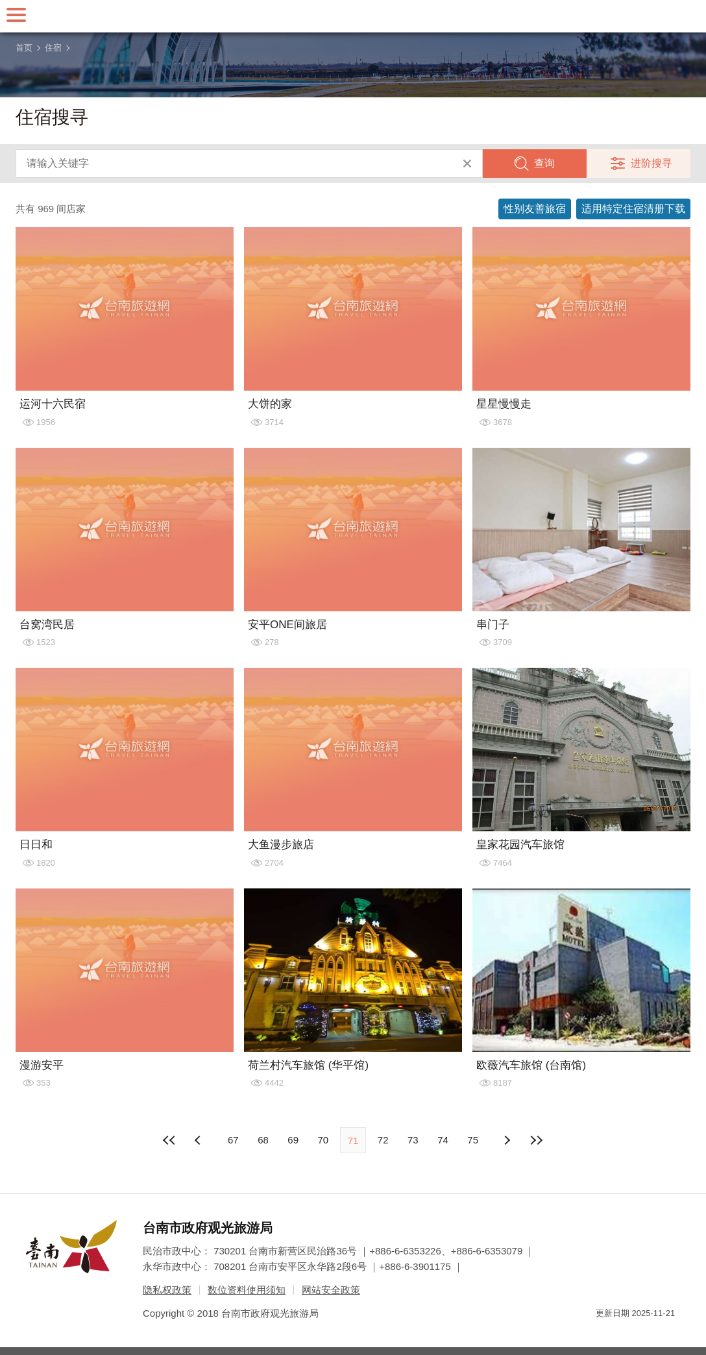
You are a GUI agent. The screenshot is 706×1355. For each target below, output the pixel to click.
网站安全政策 (331, 1289)
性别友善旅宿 (535, 208)
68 (263, 1139)
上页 (507, 1140)
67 (233, 1139)
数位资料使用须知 (247, 1289)
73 (413, 1139)
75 (472, 1139)
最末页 (537, 1140)
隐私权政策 (167, 1289)
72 (383, 1139)
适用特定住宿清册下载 (633, 208)
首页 (24, 48)
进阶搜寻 (651, 163)
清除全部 (467, 163)
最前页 (169, 1140)
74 (442, 1139)
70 (322, 1139)
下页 (199, 1140)
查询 (544, 163)
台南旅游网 (353, 16)
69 (292, 1139)
